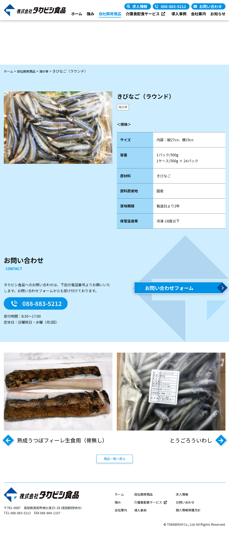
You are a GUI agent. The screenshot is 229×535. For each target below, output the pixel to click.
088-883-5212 (173, 6)
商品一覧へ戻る (114, 463)
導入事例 (178, 13)
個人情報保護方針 (188, 515)
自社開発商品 (110, 13)
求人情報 (139, 6)
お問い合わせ (210, 6)
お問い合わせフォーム (169, 287)
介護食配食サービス (143, 13)
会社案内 (198, 13)
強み (90, 13)
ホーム (76, 13)
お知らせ (217, 13)
